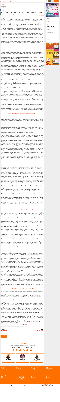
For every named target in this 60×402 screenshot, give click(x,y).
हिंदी (53, 1)
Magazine (23, 1)
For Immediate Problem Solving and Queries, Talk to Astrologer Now (22, 224)
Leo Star (32, 393)
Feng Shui (48, 24)
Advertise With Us (48, 392)
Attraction (48, 36)
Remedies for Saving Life (19, 394)
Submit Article (30, 1)
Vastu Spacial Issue (49, 385)
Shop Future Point (33, 392)
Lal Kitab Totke (18, 385)
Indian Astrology (33, 394)
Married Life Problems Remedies (20, 392)
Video (19, 1)
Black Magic (48, 38)
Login (49, 1)
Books (17, 1)
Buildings (48, 39)
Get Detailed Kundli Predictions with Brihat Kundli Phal (22, 264)
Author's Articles (18, 351)
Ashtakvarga (49, 30)
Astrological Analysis (50, 32)
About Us (47, 391)
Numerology (2, 394)
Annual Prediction (33, 384)
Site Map (47, 394)
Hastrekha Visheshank (49, 383)
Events (48, 21)
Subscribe (57, 1)
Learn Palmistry (33, 383)
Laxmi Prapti (2, 383)
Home (3, 4)
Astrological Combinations (51, 33)
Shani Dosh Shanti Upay (4, 384)
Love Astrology (3, 385)
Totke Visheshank (18, 383)
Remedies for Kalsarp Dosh (20, 391)
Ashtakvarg (48, 29)
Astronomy (48, 35)
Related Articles (4, 351)
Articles (13, 1)
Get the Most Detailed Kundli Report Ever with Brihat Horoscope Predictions (22, 177)
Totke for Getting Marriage (19, 384)
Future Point (32, 391)
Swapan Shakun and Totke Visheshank (51, 384)
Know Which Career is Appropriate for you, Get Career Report (22, 303)
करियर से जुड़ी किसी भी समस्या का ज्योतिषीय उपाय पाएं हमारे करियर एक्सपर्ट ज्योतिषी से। (22, 128)
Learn (27, 1)
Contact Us (47, 393)
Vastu (1, 393)
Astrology (2, 391)
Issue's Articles (11, 351)
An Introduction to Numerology (35, 385)
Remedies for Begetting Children (20, 393)
